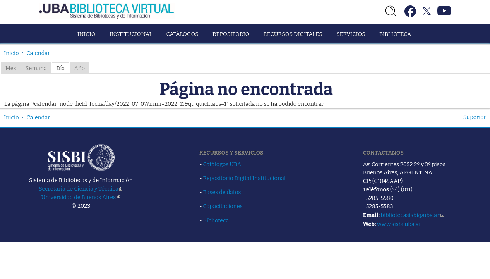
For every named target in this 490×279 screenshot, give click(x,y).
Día (60, 68)
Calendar (38, 53)
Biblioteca (395, 34)
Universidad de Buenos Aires (81, 197)
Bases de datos (222, 192)
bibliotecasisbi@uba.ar (412, 215)
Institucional (131, 34)
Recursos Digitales (292, 34)
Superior (474, 117)
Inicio (86, 34)
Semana (36, 68)
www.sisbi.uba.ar (399, 223)
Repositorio (230, 34)
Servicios (350, 34)
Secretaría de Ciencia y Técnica (81, 188)
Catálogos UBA (222, 164)
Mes (10, 68)
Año (79, 68)
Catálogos (182, 34)
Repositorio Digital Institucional (244, 178)
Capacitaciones (223, 206)
